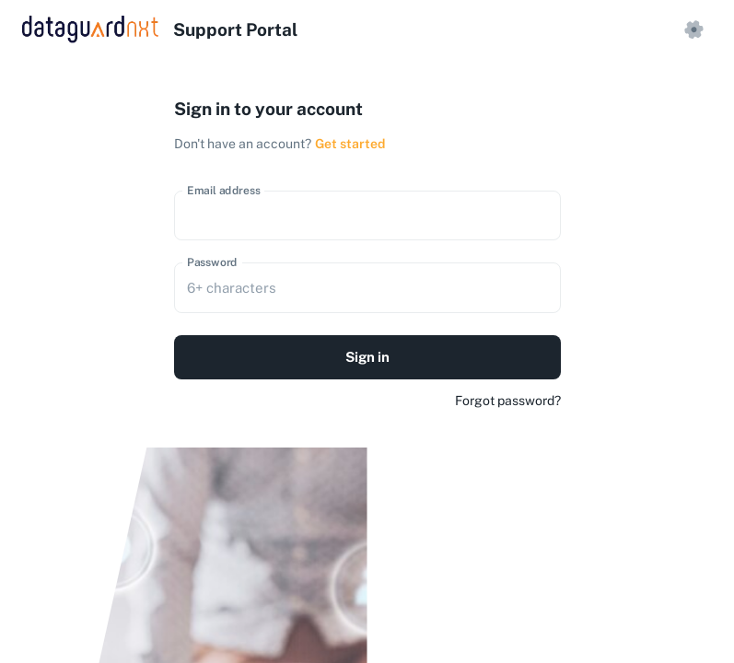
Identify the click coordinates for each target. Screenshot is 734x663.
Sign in (367, 357)
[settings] (693, 29)
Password (212, 262)
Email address (224, 189)
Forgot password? (508, 400)
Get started (350, 143)
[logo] (159, 29)
